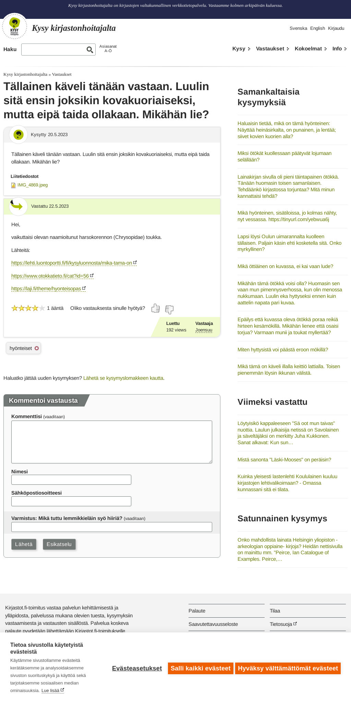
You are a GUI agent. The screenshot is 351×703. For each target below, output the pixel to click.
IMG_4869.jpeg (32, 184)
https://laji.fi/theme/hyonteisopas (46, 288)
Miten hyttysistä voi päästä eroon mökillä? (283, 349)
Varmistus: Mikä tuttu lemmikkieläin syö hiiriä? (66, 518)
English (317, 28)
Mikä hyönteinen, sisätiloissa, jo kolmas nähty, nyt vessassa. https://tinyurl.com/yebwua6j (287, 216)
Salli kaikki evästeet (199, 667)
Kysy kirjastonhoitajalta (25, 74)
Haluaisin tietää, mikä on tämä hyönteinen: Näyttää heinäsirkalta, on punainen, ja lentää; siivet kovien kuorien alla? (287, 129)
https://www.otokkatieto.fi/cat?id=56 (50, 276)
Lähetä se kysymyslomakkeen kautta (123, 378)
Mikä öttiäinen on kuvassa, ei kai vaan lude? (285, 266)
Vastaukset (270, 48)
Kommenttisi (26, 416)
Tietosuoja (281, 624)
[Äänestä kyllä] (156, 308)
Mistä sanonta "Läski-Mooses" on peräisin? (284, 459)
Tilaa (275, 611)
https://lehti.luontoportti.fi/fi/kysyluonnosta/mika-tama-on (71, 263)
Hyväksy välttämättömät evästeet (288, 667)
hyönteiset (21, 348)
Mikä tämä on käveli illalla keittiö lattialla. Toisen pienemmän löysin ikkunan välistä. (289, 369)
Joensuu (203, 329)
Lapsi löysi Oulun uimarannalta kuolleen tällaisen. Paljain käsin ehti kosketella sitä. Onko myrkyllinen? (289, 242)
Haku (9, 49)
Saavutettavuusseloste (213, 624)
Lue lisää (50, 690)
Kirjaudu (336, 28)
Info (337, 48)
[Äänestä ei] (169, 309)
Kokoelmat (308, 48)
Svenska (298, 28)
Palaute (197, 611)
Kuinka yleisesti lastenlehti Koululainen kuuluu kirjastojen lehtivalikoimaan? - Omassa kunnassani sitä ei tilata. (287, 482)
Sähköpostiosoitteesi (36, 493)
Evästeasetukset (135, 667)
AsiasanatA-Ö (108, 48)
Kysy (238, 48)
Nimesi (19, 471)
